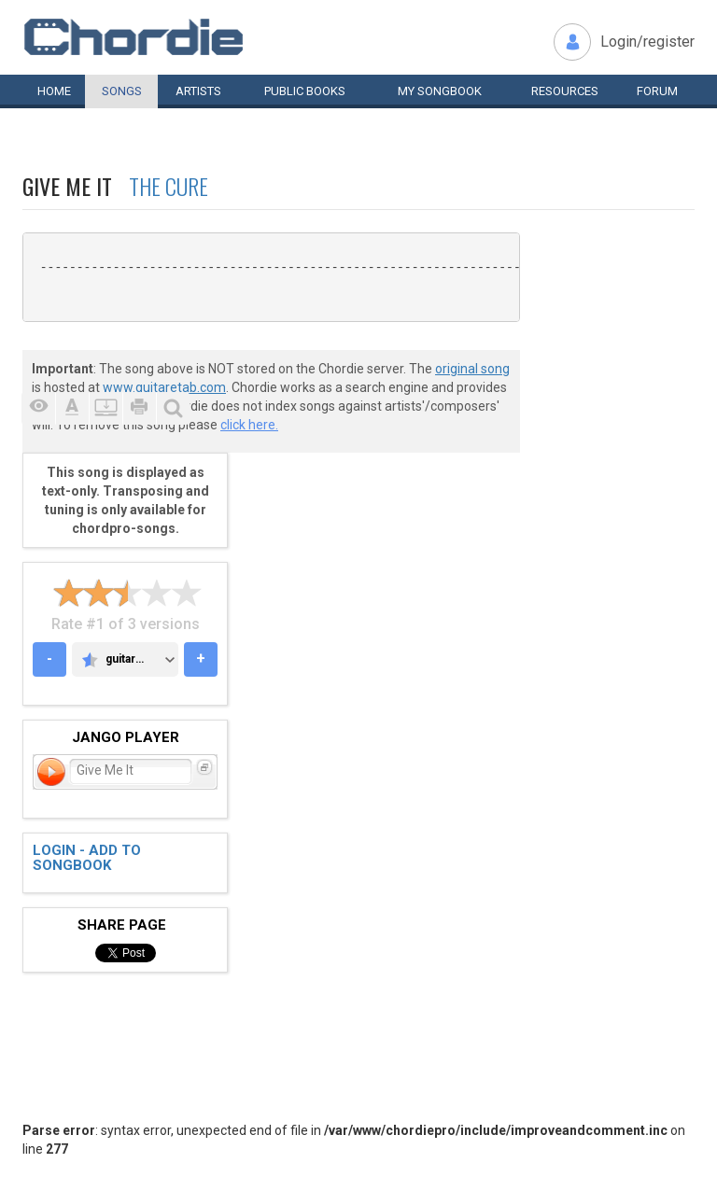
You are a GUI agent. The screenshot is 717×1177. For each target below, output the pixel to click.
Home (54, 91)
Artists (198, 91)
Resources (564, 91)
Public (304, 91)
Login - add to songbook (87, 858)
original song (472, 368)
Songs (122, 91)
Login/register (647, 41)
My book (440, 91)
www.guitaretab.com (164, 387)
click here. (249, 424)
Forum (657, 91)
